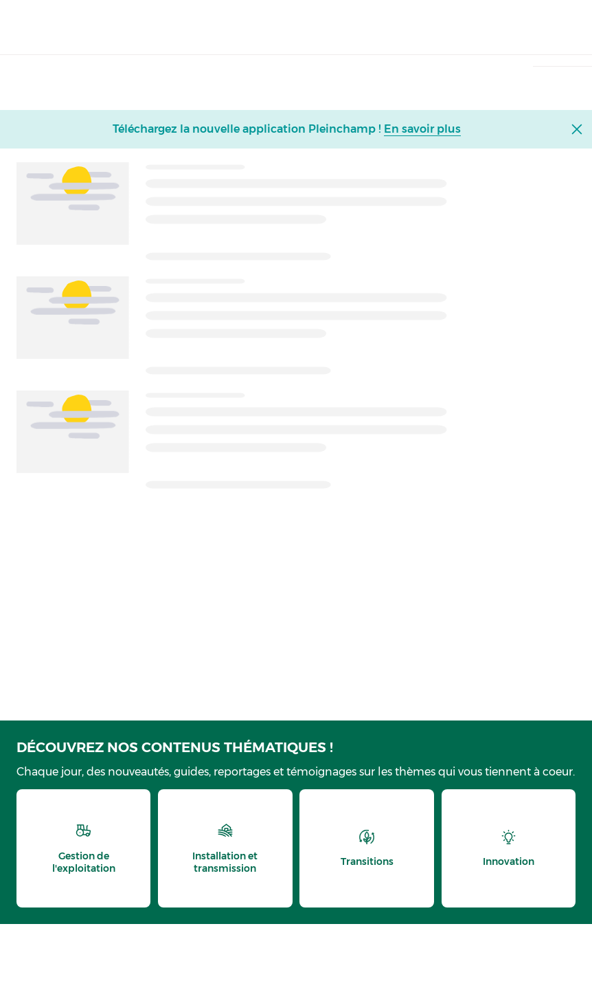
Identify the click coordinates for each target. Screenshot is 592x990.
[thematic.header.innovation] (509, 848)
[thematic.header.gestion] (83, 848)
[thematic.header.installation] (225, 848)
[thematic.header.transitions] (366, 848)
